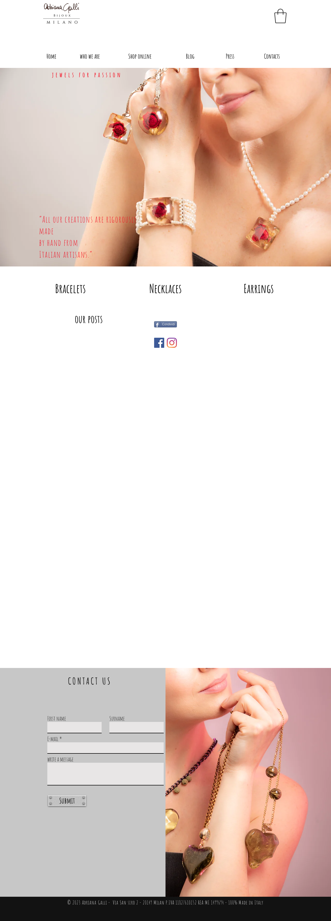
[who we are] (90, 56)
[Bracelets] (70, 289)
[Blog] (190, 56)
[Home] (51, 56)
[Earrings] (258, 288)
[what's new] (159, 343)
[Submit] (67, 800)
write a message (60, 759)
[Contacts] (271, 56)
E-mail (52, 739)
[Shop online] (139, 56)
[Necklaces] (165, 288)
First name (56, 718)
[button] (280, 16)
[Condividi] (165, 324)
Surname (117, 718)
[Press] (230, 56)
